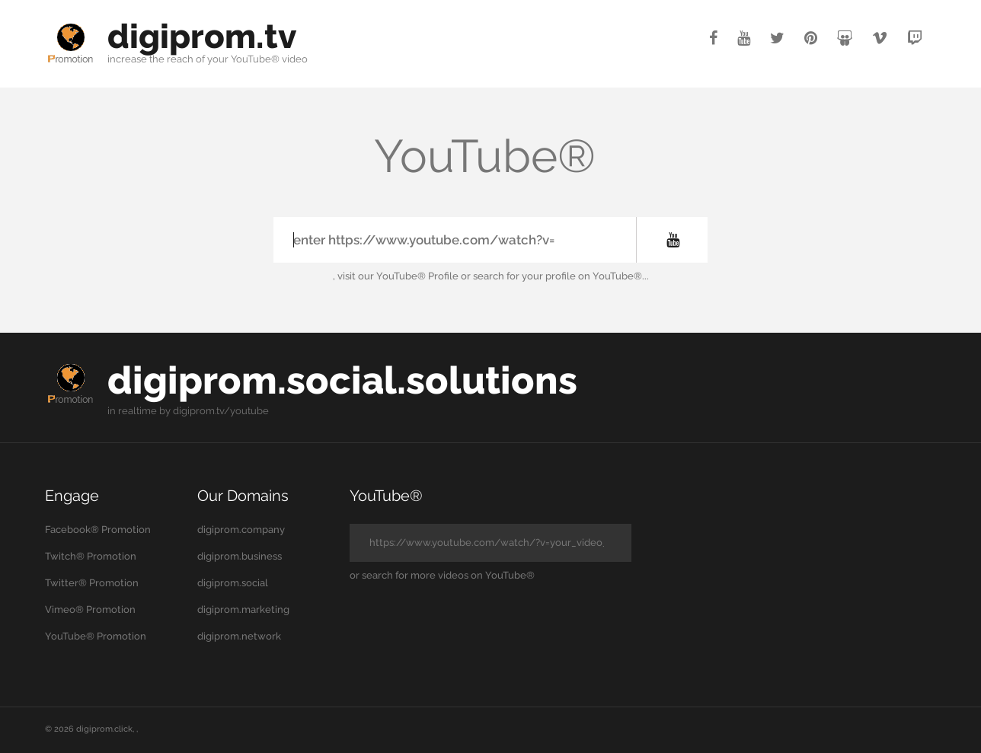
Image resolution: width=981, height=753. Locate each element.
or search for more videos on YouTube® (442, 575)
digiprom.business (239, 556)
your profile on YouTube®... (585, 276)
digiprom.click (104, 729)
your (217, 59)
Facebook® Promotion (98, 529)
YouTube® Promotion (95, 636)
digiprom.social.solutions (342, 380)
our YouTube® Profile (408, 276)
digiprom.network (239, 636)
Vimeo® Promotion (90, 609)
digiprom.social (232, 583)
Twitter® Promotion (92, 583)
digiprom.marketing (243, 609)
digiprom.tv (201, 36)
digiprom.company (241, 529)
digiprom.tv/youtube (221, 410)
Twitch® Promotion (90, 556)
